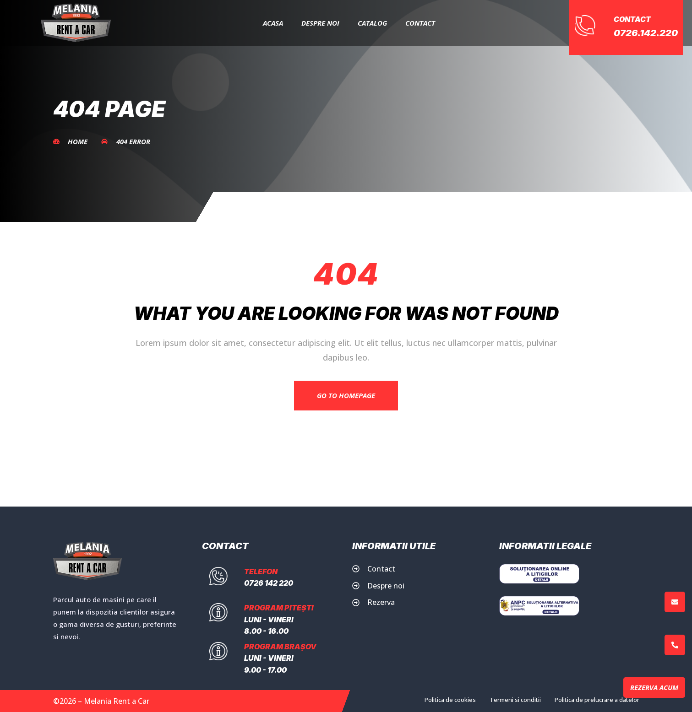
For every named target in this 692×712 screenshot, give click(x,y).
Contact (420, 22)
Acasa (273, 22)
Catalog (372, 22)
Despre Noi (320, 22)
